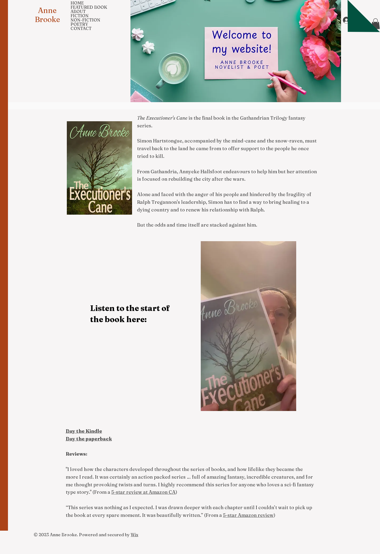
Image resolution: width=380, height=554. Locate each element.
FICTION (80, 16)
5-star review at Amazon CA (143, 492)
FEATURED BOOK (89, 7)
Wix (134, 534)
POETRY (79, 24)
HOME (77, 3)
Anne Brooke (47, 15)
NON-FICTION (85, 20)
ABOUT (78, 11)
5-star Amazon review (248, 515)
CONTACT (81, 28)
